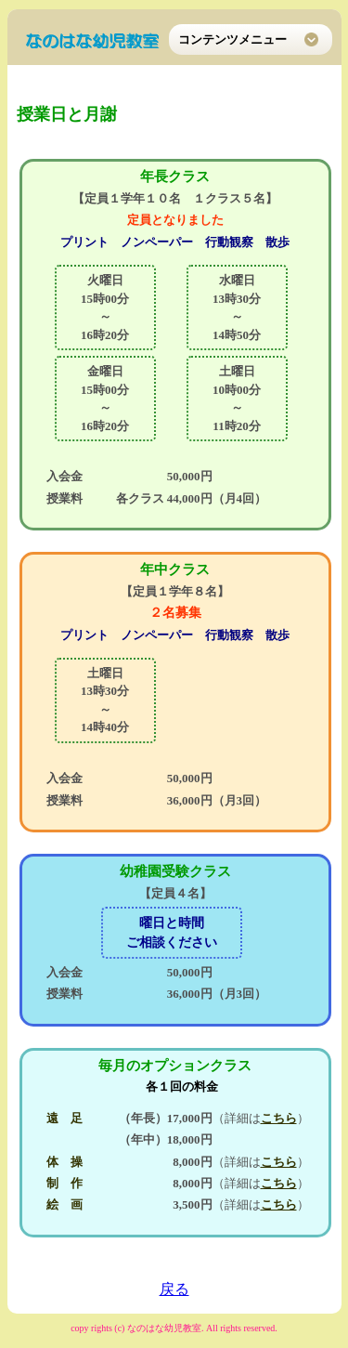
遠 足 (64, 1118)
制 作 (64, 1183)
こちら (279, 1118)
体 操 (64, 1162)
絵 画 (64, 1204)
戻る (174, 1289)
